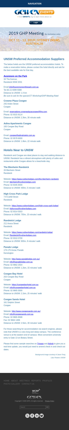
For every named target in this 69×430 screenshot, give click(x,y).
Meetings (25, 381)
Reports (36, 381)
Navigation (34, 3)
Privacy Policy (49, 401)
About (14, 381)
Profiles (47, 381)
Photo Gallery (12, 384)
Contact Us (28, 384)
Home (7, 381)
